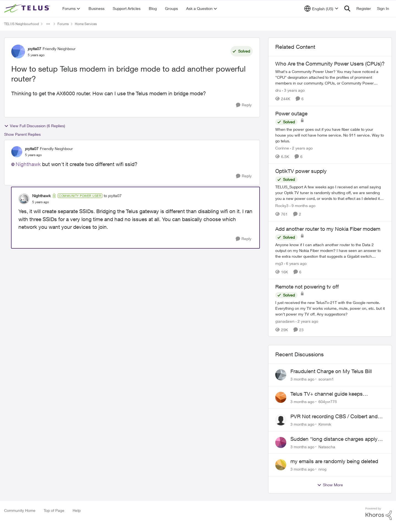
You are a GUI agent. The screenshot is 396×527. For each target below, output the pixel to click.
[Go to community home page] (27, 8)
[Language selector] (321, 8)
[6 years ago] (295, 263)
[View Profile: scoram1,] (280, 374)
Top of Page (54, 510)
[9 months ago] (302, 205)
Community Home (19, 510)
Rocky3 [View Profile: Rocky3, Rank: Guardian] (281, 205)
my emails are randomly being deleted (334, 461)
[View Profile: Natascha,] (280, 442)
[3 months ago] (302, 379)
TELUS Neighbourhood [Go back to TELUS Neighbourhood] (21, 24)
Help (77, 510)
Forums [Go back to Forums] (63, 24)
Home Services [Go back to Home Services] (86, 24)
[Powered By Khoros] (378, 513)
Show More (330, 484)
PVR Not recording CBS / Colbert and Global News (334, 416)
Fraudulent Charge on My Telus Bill (331, 371)
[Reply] (244, 105)
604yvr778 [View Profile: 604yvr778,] (327, 401)
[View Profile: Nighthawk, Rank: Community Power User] (23, 198)
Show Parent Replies (22, 134)
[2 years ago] (301, 148)
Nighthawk (28, 164)
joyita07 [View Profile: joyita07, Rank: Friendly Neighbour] (34, 48)
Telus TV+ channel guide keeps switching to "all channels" (326, 394)
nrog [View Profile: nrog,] (322, 469)
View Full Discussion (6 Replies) (34, 125)
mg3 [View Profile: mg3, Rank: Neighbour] (279, 263)
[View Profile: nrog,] (280, 464)
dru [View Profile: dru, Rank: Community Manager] (278, 90)
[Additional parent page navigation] (48, 24)
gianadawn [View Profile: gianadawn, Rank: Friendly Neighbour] (285, 321)
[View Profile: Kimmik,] (280, 419)
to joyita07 (113, 195)
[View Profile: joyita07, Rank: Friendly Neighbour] (18, 51)
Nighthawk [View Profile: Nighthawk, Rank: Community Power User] (41, 195)
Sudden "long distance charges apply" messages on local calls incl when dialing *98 (335, 439)
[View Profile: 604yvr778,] (280, 397)
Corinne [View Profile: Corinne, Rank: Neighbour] (282, 147)
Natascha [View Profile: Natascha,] (326, 446)
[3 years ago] (293, 90)
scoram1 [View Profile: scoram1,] (326, 379)
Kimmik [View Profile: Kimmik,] (324, 424)
